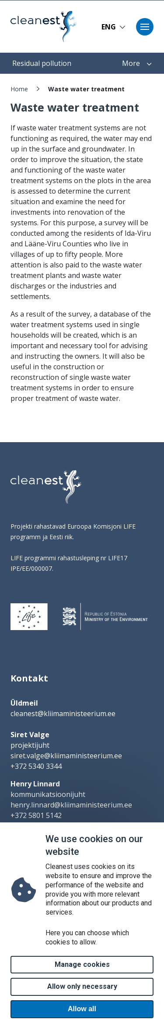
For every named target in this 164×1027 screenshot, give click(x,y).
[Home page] (41, 26)
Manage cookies (82, 978)
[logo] (46, 487)
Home (19, 89)
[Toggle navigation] (145, 27)
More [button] (137, 63)
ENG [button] (113, 27)
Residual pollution (41, 63)
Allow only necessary (82, 1000)
